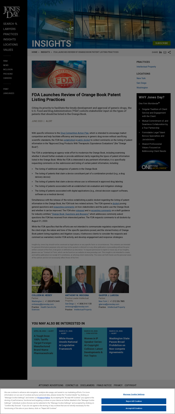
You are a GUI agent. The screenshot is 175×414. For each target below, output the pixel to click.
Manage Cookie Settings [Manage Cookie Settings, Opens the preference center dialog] (134, 397)
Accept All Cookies (134, 411)
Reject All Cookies (134, 404)
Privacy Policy (43, 400)
